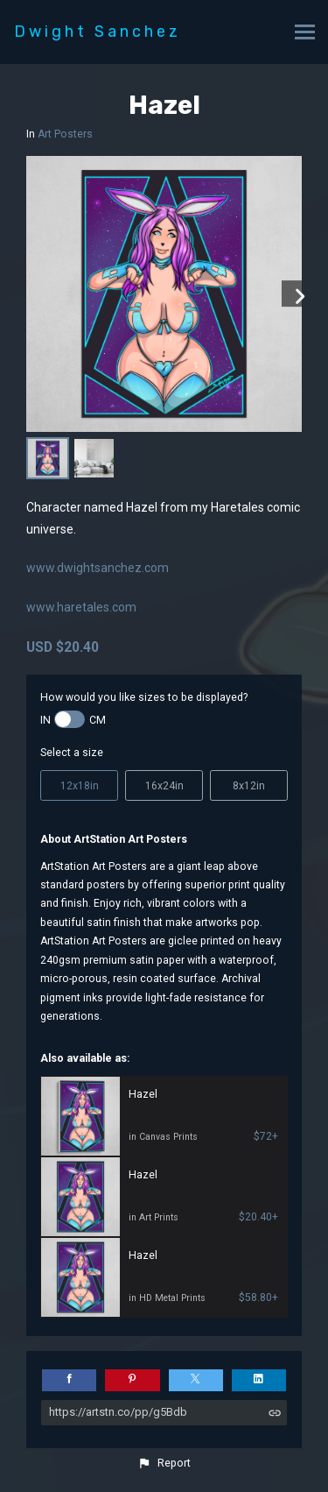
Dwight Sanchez (97, 31)
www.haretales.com (81, 607)
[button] (163, 1463)
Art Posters (65, 134)
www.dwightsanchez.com (97, 568)
